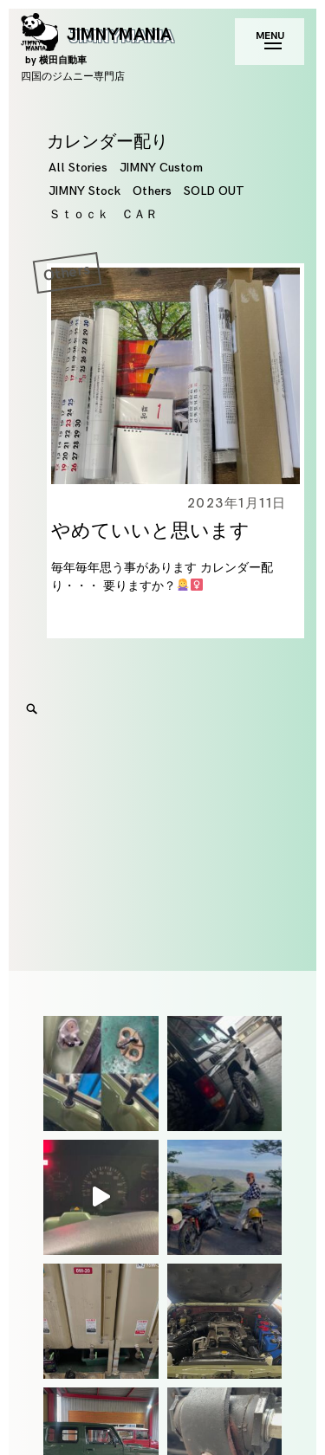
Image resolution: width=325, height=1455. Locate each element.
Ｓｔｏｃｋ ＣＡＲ (103, 214)
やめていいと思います (150, 531)
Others (152, 191)
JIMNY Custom (161, 167)
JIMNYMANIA (96, 44)
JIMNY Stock (84, 191)
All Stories (78, 167)
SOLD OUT (214, 191)
